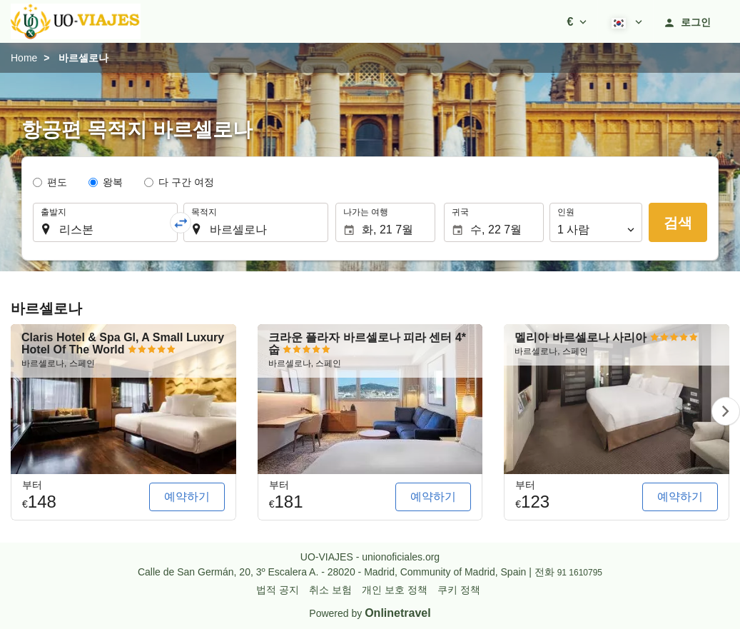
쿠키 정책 (458, 589)
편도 (57, 182)
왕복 (113, 182)
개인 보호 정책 (394, 589)
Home (24, 58)
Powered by (369, 613)
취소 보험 (330, 589)
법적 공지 (277, 589)
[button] (576, 21)
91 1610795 (579, 573)
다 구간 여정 (186, 182)
